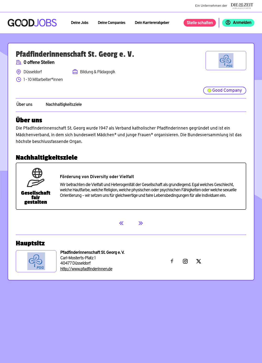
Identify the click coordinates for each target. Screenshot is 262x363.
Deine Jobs (79, 23)
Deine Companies (111, 23)
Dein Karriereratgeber (152, 23)
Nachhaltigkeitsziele (64, 105)
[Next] (140, 223)
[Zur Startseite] (32, 23)
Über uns (24, 105)
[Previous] (121, 223)
